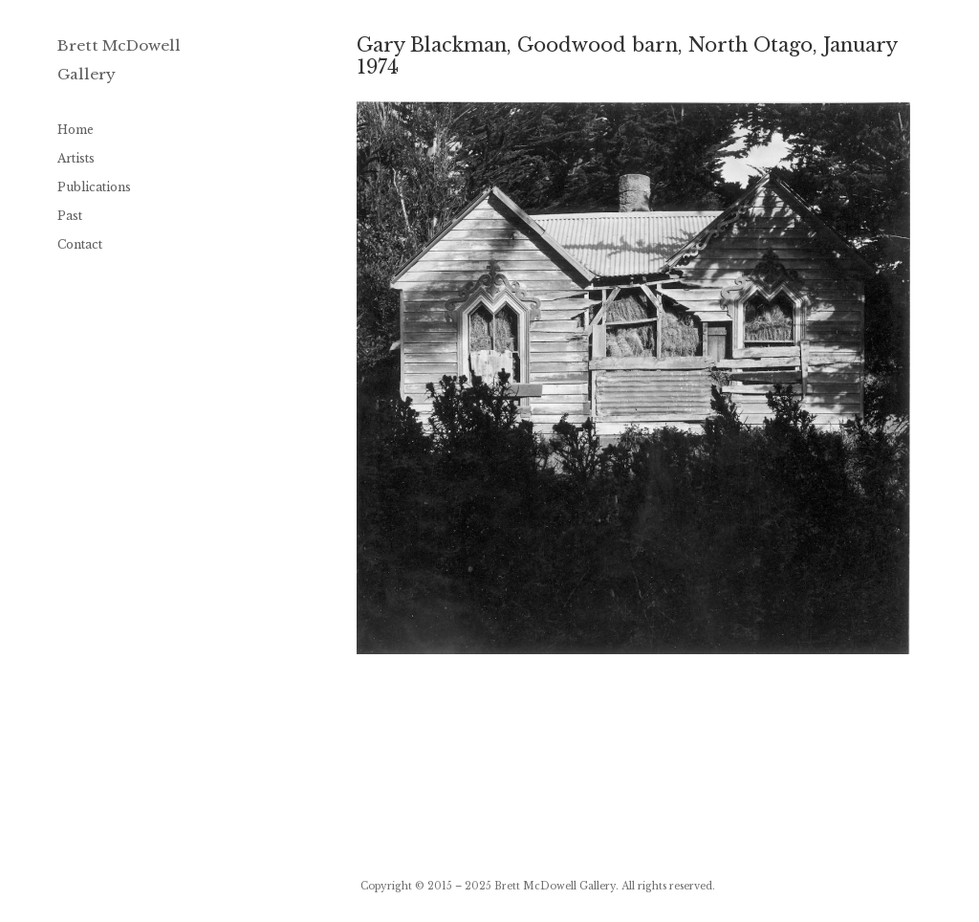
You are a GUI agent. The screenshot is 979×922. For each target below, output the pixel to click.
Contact (79, 244)
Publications (94, 187)
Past (69, 216)
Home (75, 129)
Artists (76, 158)
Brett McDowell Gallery (555, 886)
